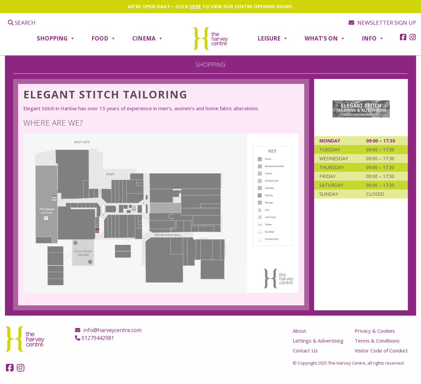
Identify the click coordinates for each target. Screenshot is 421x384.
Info (373, 38)
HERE (195, 6)
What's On (325, 38)
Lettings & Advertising (318, 340)
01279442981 (94, 338)
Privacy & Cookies (375, 330)
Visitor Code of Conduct (381, 350)
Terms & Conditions (377, 340)
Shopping (56, 38)
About (299, 330)
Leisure (273, 38)
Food (103, 38)
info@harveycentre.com (108, 330)
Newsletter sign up (382, 22)
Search (22, 22)
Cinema (147, 38)
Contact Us (305, 350)
